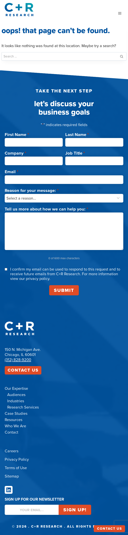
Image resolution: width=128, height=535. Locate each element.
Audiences (16, 395)
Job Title (75, 153)
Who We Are (15, 426)
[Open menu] (119, 13)
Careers (11, 451)
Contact (11, 432)
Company (15, 153)
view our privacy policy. (30, 278)
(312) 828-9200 (18, 360)
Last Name (77, 134)
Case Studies (16, 413)
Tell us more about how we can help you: (46, 209)
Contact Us (23, 370)
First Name (17, 134)
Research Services (23, 407)
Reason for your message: (32, 190)
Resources (13, 420)
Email (11, 171)
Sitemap (12, 476)
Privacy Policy (17, 459)
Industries (15, 401)
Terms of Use (16, 468)
